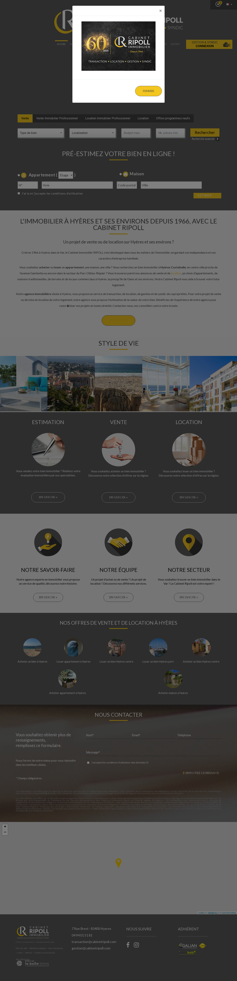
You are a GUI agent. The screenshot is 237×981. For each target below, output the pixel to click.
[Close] (160, 11)
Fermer (148, 91)
